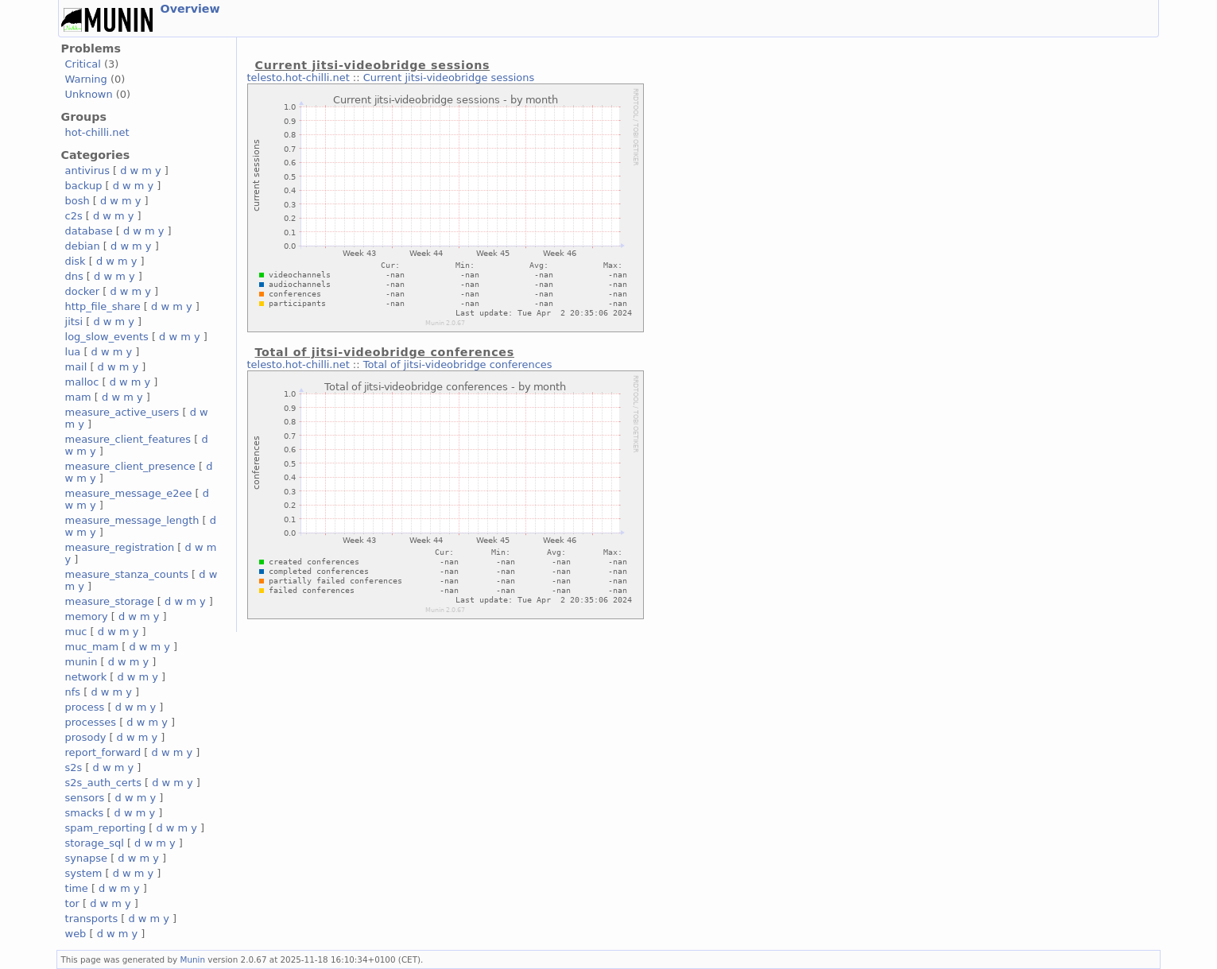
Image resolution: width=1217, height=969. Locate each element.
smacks (84, 813)
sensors (85, 798)
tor (72, 903)
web (76, 934)
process (85, 707)
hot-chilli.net (97, 132)
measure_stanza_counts (126, 574)
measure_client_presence (130, 466)
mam (78, 397)
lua (73, 352)
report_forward (103, 752)
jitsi (74, 322)
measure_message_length (132, 520)
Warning (86, 79)
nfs (73, 692)
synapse (86, 858)
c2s (74, 216)
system (84, 873)
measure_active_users (122, 412)
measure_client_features (128, 439)
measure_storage (109, 601)
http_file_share (103, 306)
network (86, 677)
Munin (193, 959)
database (89, 231)
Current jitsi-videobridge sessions (448, 77)
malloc (82, 382)
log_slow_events (107, 337)
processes (91, 722)
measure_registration (120, 547)
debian (82, 246)
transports (91, 918)
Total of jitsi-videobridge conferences (457, 364)
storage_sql (94, 843)
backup (84, 186)
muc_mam (92, 647)
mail (76, 367)
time (76, 888)
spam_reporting (105, 828)
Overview (190, 8)
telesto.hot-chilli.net (298, 77)
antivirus (87, 170)
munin (81, 662)
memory (86, 616)
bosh (77, 201)
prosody (86, 737)
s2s (74, 767)
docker (82, 291)
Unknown (89, 94)
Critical (83, 64)
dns (74, 276)
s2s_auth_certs (103, 783)
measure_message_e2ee (128, 493)
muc (76, 632)
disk (75, 261)
